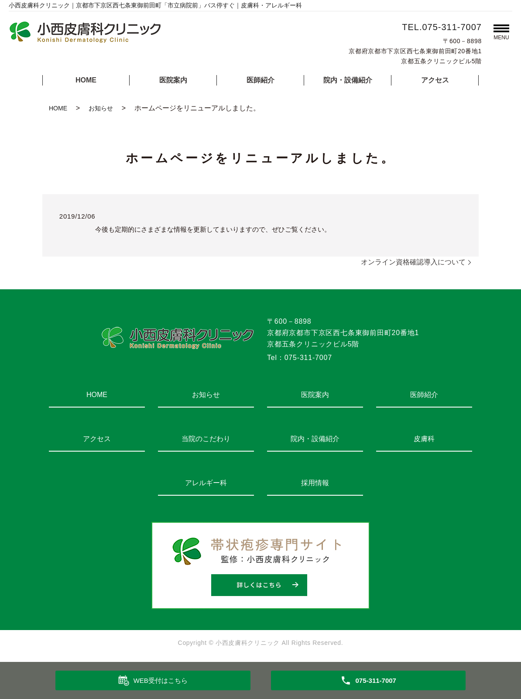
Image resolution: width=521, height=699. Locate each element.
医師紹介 (260, 80)
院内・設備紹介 (347, 80)
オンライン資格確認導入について (413, 262)
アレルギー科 (206, 483)
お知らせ (101, 108)
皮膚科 (424, 438)
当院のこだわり (206, 438)
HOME (85, 80)
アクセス (435, 80)
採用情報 (315, 483)
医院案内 (173, 80)
